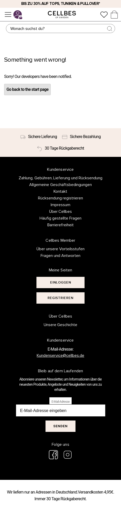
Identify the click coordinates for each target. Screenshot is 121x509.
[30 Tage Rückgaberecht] (60, 148)
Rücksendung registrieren (60, 198)
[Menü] (8, 14)
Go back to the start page (27, 89)
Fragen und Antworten (60, 255)
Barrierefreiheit (60, 225)
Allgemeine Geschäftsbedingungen (60, 184)
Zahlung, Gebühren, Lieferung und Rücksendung (61, 178)
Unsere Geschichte (61, 324)
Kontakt (60, 191)
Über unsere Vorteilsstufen (60, 249)
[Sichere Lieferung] (39, 137)
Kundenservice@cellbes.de (60, 355)
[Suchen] (60, 28)
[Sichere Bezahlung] (81, 137)
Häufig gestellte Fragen (60, 218)
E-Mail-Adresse (60, 401)
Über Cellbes (60, 211)
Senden (60, 426)
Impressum (60, 204)
